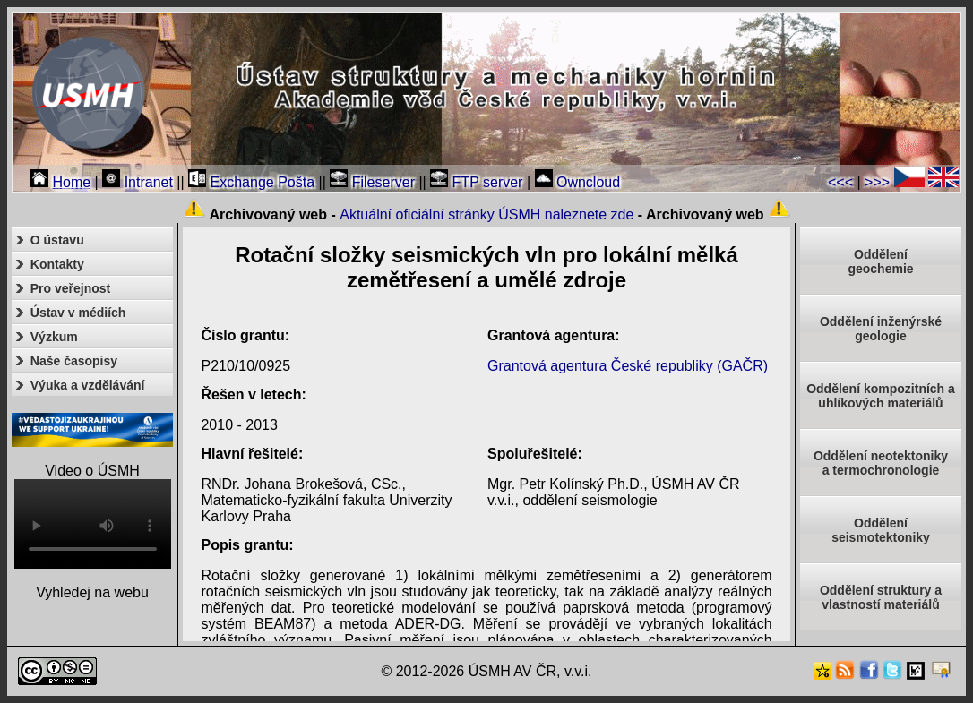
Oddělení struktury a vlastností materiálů (881, 597)
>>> (877, 182)
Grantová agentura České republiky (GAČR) (627, 365)
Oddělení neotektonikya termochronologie (881, 463)
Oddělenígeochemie (880, 261)
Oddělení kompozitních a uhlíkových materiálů (880, 396)
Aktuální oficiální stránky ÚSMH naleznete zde (486, 214)
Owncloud (578, 182)
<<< (840, 182)
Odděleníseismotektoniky (880, 530)
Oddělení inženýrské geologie (881, 328)
